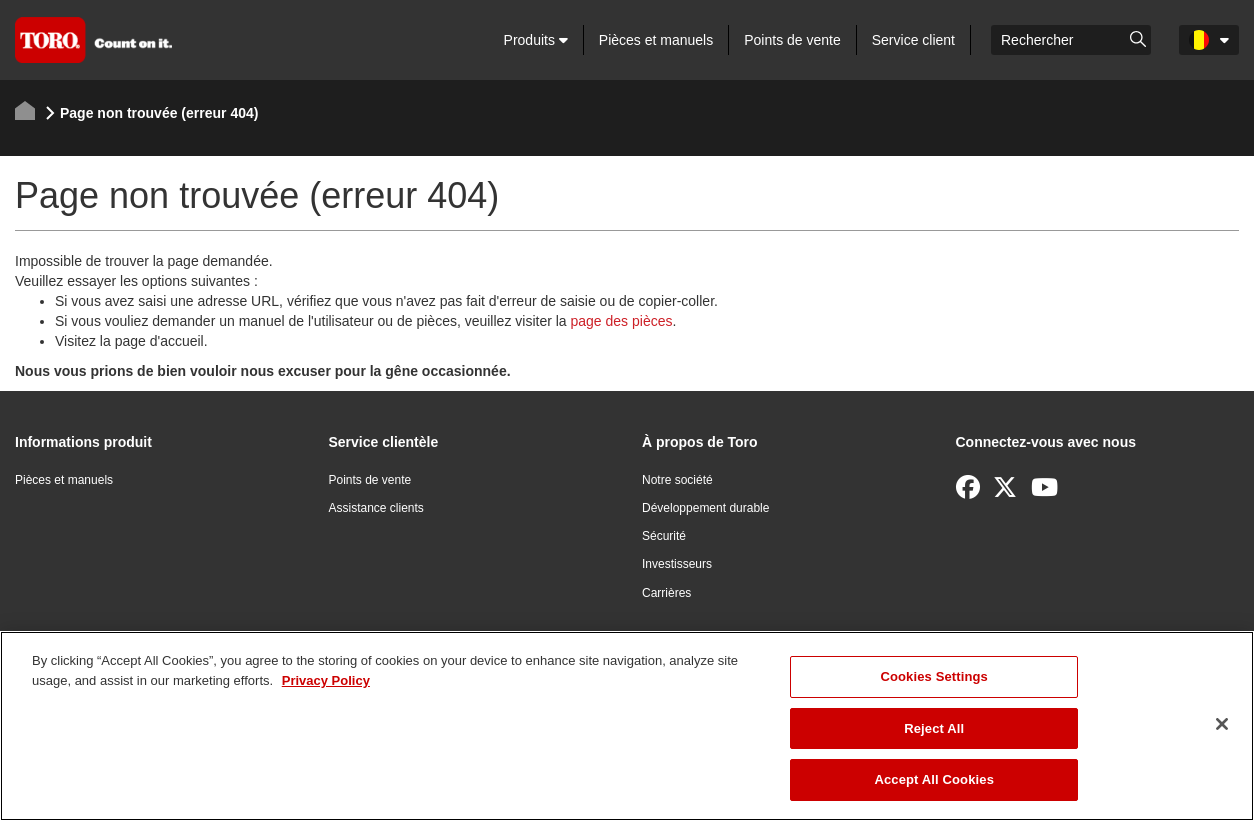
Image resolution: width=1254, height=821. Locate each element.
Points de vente (792, 40)
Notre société (677, 480)
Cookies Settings (934, 676)
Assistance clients (376, 508)
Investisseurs (677, 564)
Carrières (666, 593)
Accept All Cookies (934, 779)
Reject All (934, 728)
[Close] (1222, 724)
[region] (627, 726)
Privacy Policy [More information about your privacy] (326, 680)
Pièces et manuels (656, 40)
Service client (913, 40)
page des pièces (622, 321)
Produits (536, 40)
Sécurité (664, 536)
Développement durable (705, 508)
